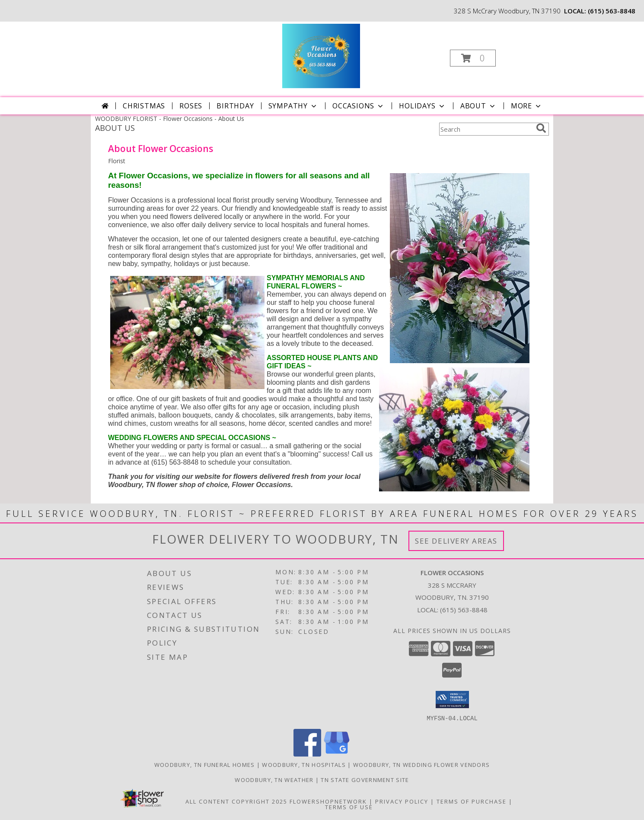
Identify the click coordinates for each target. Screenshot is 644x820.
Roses (190, 106)
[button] (473, 58)
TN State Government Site (365, 779)
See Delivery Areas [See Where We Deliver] (456, 541)
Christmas (144, 106)
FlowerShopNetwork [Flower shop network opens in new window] (328, 801)
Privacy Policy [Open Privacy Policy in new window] (401, 801)
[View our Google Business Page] (337, 754)
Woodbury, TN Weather (274, 779)
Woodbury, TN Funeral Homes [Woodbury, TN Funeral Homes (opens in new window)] (204, 764)
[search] (541, 128)
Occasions (358, 106)
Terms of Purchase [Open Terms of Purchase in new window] (472, 801)
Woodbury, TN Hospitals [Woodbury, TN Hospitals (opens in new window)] (304, 764)
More (526, 106)
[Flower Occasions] (321, 55)
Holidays (422, 106)
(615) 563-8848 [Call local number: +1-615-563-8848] (611, 10)
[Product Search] (486, 129)
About (478, 106)
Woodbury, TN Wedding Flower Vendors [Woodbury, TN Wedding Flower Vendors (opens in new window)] (421, 764)
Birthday (235, 106)
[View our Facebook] (307, 754)
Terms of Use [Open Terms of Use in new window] (349, 807)
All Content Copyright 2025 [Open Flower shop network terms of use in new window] (236, 801)
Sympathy (293, 106)
